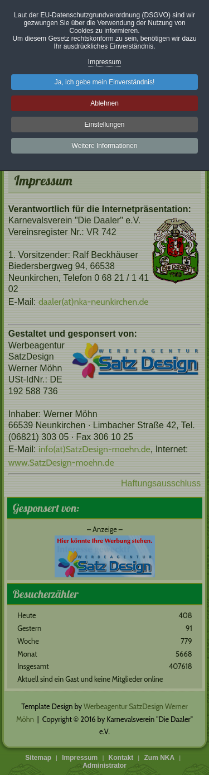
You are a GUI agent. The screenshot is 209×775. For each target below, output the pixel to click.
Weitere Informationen (105, 146)
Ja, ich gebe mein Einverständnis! (104, 82)
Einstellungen (104, 124)
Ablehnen (104, 103)
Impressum (104, 62)
